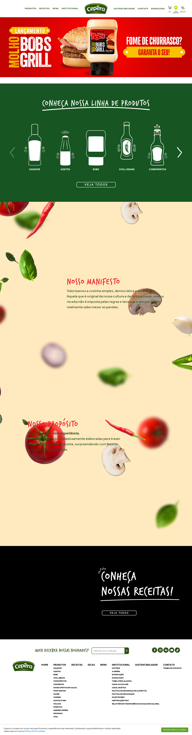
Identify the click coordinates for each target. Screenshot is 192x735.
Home (44, 664)
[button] (94, 80)
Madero (57, 697)
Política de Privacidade (34, 731)
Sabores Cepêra (60, 710)
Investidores (118, 697)
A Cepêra (116, 671)
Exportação (118, 675)
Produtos (30, 8)
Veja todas (119, 613)
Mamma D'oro (59, 700)
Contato (143, 8)
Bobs (55, 675)
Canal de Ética (119, 688)
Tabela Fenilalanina (122, 681)
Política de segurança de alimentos (129, 691)
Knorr (56, 694)
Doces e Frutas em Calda (65, 688)
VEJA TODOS (96, 184)
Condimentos (60, 681)
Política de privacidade (123, 694)
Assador (57, 668)
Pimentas (57, 707)
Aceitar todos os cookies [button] (174, 729)
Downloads (158, 8)
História (116, 668)
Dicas (91, 664)
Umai (55, 717)
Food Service (59, 691)
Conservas (58, 684)
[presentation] (12, 152)
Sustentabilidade (124, 8)
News (56, 8)
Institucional (70, 8)
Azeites (57, 671)
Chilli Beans (59, 678)
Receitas (44, 8)
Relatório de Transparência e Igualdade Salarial (135, 704)
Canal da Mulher (120, 684)
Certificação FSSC (120, 700)
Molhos (57, 704)
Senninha (58, 713)
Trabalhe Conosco (172, 668)
